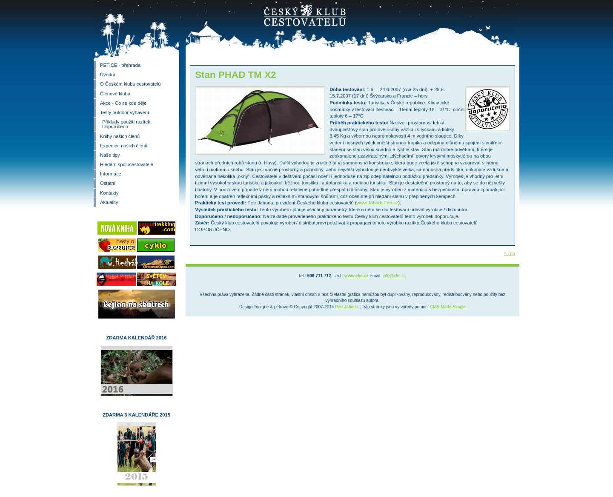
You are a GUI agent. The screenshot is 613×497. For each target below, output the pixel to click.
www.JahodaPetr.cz (377, 202)
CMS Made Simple (448, 307)
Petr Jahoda (346, 307)
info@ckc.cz (394, 275)
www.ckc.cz (356, 275)
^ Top (509, 253)
